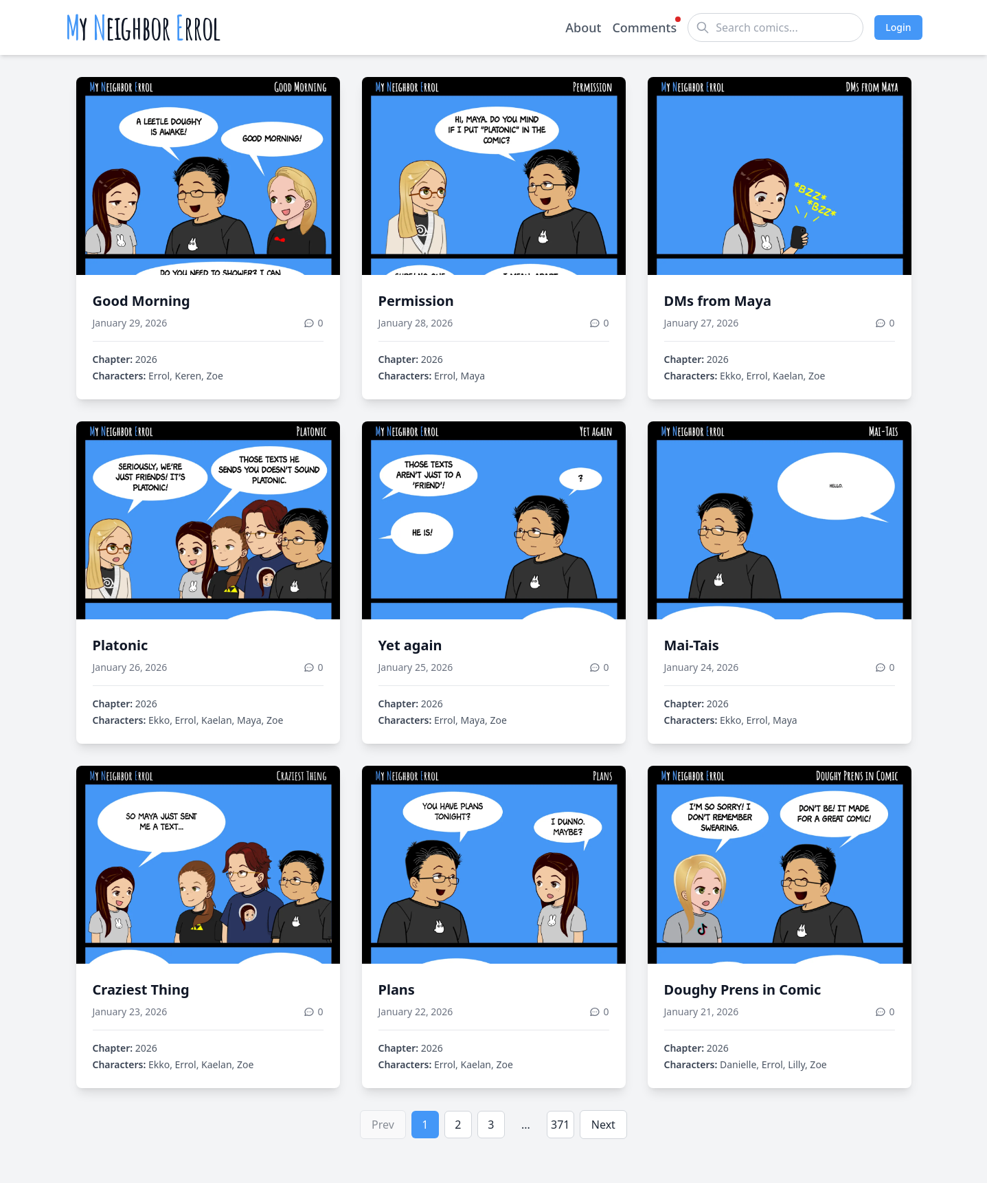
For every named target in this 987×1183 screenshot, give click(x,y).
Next (603, 1124)
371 (560, 1124)
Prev (383, 1124)
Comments (644, 27)
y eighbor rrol (143, 27)
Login (898, 27)
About (583, 27)
